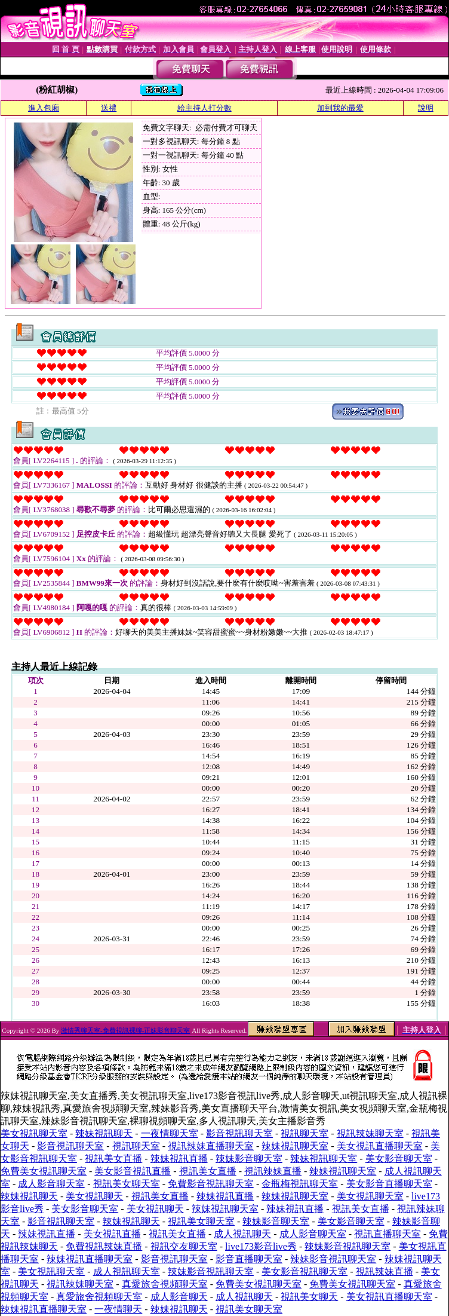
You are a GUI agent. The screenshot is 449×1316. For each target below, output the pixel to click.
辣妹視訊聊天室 (295, 1146)
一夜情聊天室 (169, 1133)
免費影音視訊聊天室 (211, 1184)
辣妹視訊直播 (179, 1158)
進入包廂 (43, 107)
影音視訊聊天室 (239, 1133)
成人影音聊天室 (51, 1184)
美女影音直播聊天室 (389, 1184)
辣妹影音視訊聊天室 (347, 1246)
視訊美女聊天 (309, 1296)
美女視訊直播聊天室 (380, 1146)
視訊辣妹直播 (273, 1171)
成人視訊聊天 (242, 1234)
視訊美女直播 (113, 1158)
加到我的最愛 (340, 107)
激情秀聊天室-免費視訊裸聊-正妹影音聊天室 (125, 1030)
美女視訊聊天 (94, 1196)
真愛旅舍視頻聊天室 (165, 1284)
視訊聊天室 (304, 1133)
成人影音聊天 (179, 1296)
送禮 (108, 107)
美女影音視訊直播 (132, 1171)
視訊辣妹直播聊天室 (211, 1146)
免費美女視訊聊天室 (44, 1171)
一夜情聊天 (118, 1309)
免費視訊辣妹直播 (104, 1246)
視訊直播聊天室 (387, 1234)
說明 (425, 107)
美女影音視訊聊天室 (304, 1271)
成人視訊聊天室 (126, 1271)
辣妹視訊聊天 (104, 1133)
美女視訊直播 (112, 1234)
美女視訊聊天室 (34, 1133)
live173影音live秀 (261, 1246)
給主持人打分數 (204, 107)
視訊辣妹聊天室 (370, 1133)
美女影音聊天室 (398, 1158)
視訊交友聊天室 (183, 1246)
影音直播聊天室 (249, 1259)
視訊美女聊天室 (126, 1184)
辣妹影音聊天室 (249, 1158)
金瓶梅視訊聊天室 (300, 1184)
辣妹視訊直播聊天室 (90, 1259)
